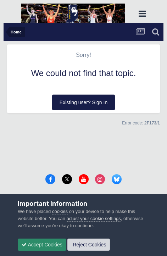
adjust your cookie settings (94, 218)
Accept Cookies (42, 244)
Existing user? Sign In (83, 102)
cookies (60, 211)
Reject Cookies (88, 244)
